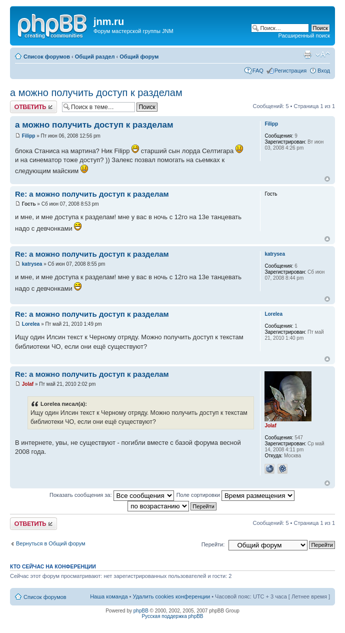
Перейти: (213, 544)
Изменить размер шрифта (323, 54)
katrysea (32, 264)
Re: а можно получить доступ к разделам (92, 194)
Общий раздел (95, 57)
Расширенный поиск (304, 36)
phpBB (141, 610)
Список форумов (47, 57)
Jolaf (28, 384)
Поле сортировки (235, 495)
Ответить (33, 107)
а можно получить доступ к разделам (96, 92)
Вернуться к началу (327, 179)
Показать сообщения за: (112, 495)
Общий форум (139, 57)
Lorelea (31, 324)
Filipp (29, 136)
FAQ (258, 71)
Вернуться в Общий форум (51, 543)
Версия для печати (307, 54)
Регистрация (290, 71)
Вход (324, 71)
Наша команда (109, 596)
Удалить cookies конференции (171, 596)
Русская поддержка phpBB (172, 616)
